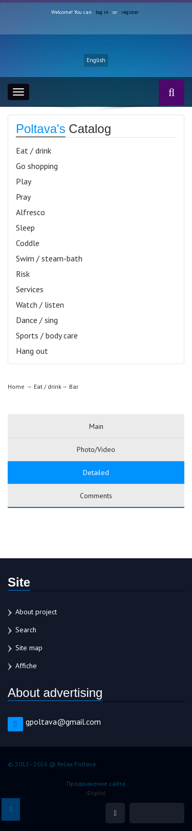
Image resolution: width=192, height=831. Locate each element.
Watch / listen (40, 304)
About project (36, 611)
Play (23, 181)
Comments (96, 495)
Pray (23, 197)
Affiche (26, 665)
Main (96, 426)
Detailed (96, 472)
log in (102, 12)
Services (30, 289)
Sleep (25, 227)
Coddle (27, 243)
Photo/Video (96, 449)
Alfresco (30, 212)
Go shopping (37, 166)
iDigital (96, 793)
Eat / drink (33, 150)
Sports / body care (47, 335)
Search (25, 629)
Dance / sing (37, 320)
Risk (23, 274)
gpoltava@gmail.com (63, 721)
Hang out (32, 351)
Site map (28, 647)
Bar (73, 386)
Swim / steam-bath (49, 258)
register (130, 12)
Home (16, 386)
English (96, 60)
